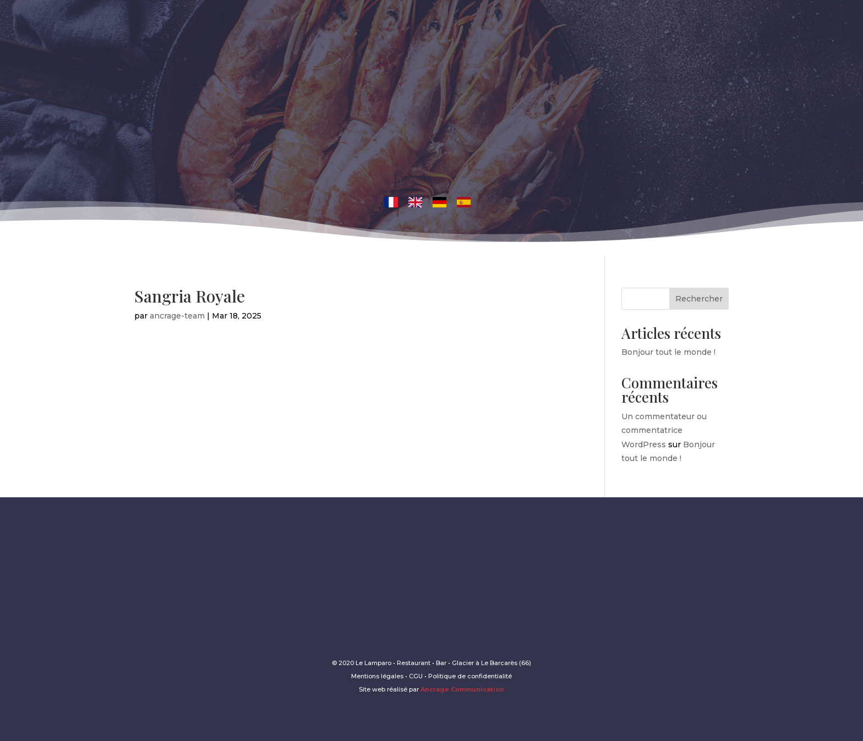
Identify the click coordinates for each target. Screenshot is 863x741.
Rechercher (699, 299)
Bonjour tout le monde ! (668, 352)
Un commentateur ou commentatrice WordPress (664, 430)
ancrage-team (177, 316)
